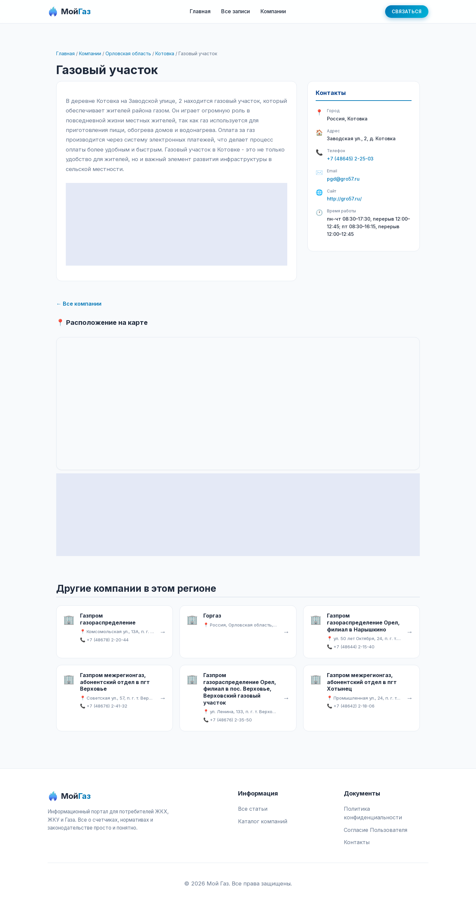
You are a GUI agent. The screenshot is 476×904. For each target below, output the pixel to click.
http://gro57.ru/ (344, 198)
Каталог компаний (262, 821)
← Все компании (78, 303)
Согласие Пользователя (375, 830)
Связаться (407, 11)
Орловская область (128, 53)
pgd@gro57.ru (343, 179)
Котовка (164, 53)
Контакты (357, 842)
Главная (200, 11)
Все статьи (252, 808)
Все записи (235, 11)
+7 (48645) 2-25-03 (350, 158)
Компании (273, 11)
